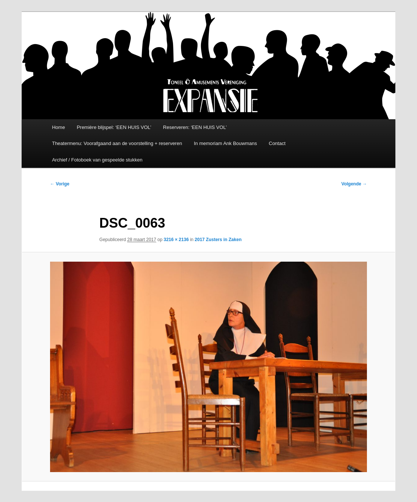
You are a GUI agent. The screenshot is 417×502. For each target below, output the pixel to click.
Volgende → (354, 184)
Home (58, 127)
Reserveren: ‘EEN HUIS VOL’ (195, 127)
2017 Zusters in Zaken (218, 239)
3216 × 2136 (176, 239)
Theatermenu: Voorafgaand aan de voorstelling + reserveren (117, 143)
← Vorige (60, 184)
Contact (277, 143)
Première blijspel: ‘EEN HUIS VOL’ (114, 127)
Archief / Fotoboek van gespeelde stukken (97, 160)
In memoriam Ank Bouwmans (225, 143)
